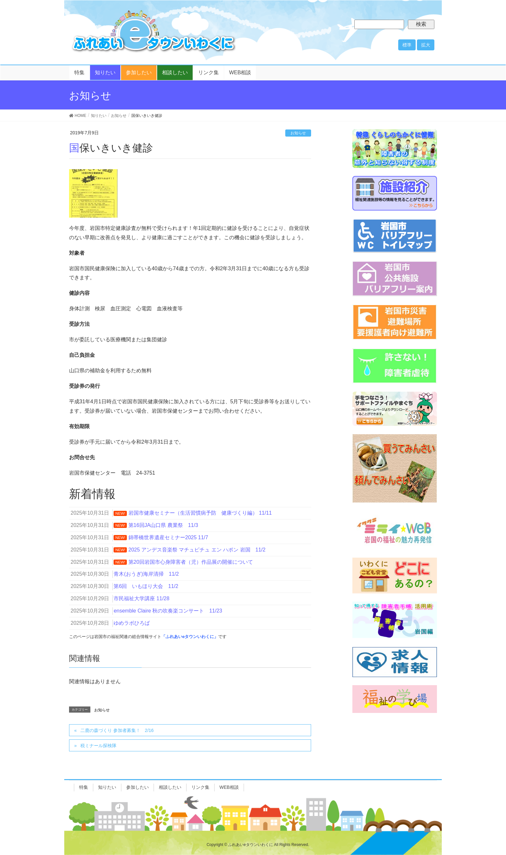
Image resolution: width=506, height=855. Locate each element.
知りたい (107, 787)
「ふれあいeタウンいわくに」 (189, 636)
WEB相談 (229, 787)
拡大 (425, 44)
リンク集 (200, 787)
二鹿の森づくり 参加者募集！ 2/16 (117, 730)
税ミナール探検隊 (98, 745)
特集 (83, 787)
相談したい (170, 787)
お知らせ (298, 133)
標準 (406, 44)
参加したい (137, 787)
